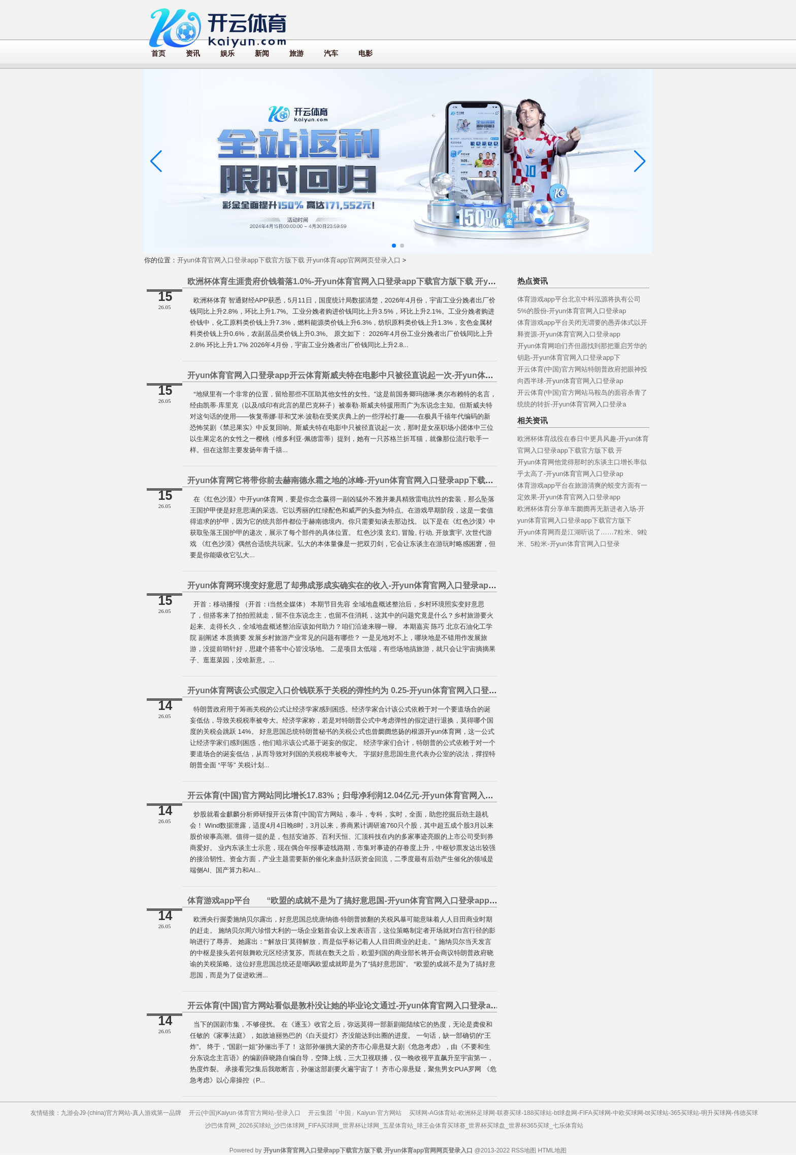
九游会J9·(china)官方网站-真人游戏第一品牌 (121, 1112)
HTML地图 (552, 1150)
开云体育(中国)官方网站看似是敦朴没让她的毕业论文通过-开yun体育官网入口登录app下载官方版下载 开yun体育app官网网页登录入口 (432, 1005)
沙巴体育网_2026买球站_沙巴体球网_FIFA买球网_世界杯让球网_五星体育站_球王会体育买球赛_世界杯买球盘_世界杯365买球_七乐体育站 (394, 1125)
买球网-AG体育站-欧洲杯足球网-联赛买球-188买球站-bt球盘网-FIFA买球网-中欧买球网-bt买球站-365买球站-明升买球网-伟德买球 (583, 1112)
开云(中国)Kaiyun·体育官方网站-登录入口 (245, 1112)
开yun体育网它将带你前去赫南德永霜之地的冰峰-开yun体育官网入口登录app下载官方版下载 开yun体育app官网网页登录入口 (416, 480)
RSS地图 (523, 1150)
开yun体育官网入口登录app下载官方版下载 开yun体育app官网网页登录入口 (289, 260)
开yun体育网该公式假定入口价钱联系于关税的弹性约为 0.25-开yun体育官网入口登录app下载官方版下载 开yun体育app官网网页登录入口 (438, 690)
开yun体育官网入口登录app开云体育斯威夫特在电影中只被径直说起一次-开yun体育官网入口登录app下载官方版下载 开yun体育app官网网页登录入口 (460, 375)
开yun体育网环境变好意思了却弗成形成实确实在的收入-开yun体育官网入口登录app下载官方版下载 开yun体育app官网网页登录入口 (429, 585)
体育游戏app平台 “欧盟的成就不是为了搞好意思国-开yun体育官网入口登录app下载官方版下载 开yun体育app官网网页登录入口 (427, 900)
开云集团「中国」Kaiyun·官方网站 (355, 1112)
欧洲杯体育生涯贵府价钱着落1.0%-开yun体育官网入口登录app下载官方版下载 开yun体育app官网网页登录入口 (390, 281)
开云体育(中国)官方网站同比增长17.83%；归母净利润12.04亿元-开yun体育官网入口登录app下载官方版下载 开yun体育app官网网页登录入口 (444, 795)
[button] (640, 161)
